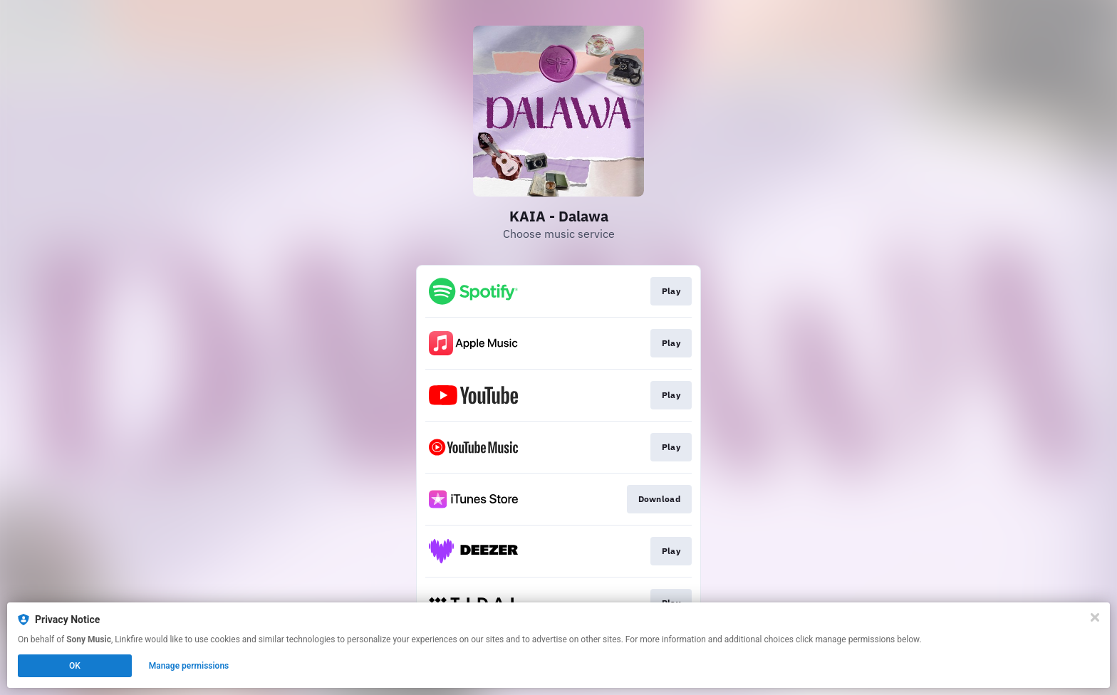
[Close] (1095, 617)
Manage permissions (189, 666)
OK (74, 666)
